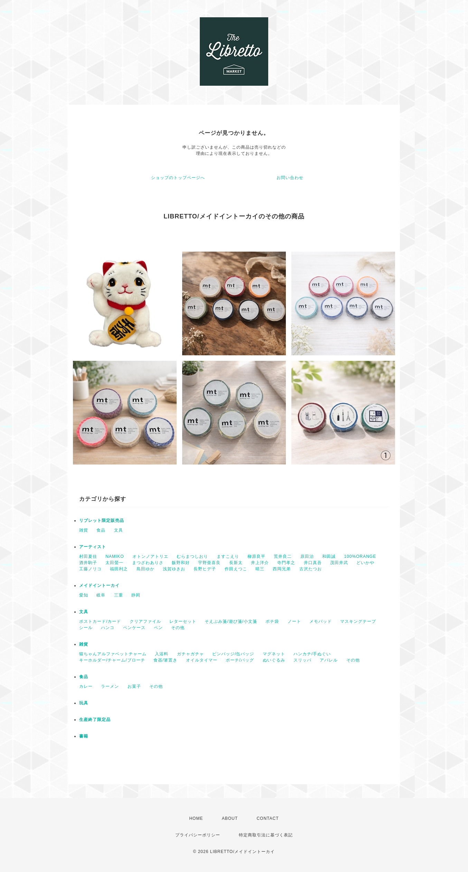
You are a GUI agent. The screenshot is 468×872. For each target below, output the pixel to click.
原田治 (307, 556)
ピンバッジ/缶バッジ (233, 653)
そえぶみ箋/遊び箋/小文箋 (231, 621)
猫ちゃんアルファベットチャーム (113, 653)
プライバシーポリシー (197, 835)
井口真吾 (313, 562)
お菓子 (134, 686)
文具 (118, 530)
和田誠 (329, 556)
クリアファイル (145, 621)
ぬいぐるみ (274, 660)
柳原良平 (256, 556)
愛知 (83, 595)
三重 (118, 595)
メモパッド (320, 621)
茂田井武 (339, 562)
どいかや (365, 562)
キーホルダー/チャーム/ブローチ (112, 660)
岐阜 (100, 595)
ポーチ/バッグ (240, 660)
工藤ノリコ (90, 568)
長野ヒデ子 (205, 568)
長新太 (236, 562)
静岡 (135, 595)
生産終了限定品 (95, 719)
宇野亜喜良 (209, 562)
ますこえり (228, 556)
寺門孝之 (286, 562)
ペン (158, 627)
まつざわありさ (147, 562)
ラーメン (110, 686)
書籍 (83, 736)
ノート (294, 621)
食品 (100, 530)
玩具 (83, 703)
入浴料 (161, 653)
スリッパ (302, 660)
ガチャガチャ (190, 653)
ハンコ (107, 627)
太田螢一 (114, 562)
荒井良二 (283, 556)
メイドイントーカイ (99, 585)
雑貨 (83, 530)
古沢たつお (310, 568)
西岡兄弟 (282, 568)
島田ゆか (146, 568)
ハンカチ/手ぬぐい (312, 653)
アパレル (329, 660)
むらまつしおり (192, 556)
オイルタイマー (201, 660)
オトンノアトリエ (150, 556)
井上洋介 (260, 562)
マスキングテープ (358, 621)
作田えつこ (236, 568)
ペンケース (134, 627)
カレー (86, 686)
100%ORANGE (360, 556)
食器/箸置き (165, 660)
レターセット (182, 621)
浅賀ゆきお (174, 568)
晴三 (259, 568)
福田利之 (119, 568)
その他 (178, 627)
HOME (196, 818)
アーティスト (92, 546)
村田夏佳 (88, 556)
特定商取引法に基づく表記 (266, 835)
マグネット (274, 653)
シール (86, 627)
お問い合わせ (290, 177)
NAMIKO (114, 556)
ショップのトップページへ (178, 177)
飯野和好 (181, 562)
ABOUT (230, 818)
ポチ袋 (272, 621)
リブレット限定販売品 (101, 520)
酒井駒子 (88, 562)
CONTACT (267, 818)
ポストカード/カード (100, 621)
